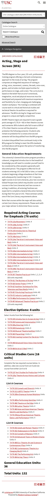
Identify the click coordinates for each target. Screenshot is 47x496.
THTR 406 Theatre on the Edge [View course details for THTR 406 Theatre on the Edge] (22, 403)
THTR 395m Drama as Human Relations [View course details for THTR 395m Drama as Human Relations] (25, 394)
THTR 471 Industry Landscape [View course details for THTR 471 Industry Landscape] (19, 295)
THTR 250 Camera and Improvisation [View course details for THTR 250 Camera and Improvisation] (21, 322)
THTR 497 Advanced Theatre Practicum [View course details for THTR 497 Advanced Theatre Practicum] (22, 301)
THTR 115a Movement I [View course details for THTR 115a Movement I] (16, 221)
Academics (6, 7)
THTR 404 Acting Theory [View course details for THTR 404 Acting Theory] (19, 457)
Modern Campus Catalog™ (28, 495)
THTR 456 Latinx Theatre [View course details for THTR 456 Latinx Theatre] (19, 406)
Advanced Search (8, 42)
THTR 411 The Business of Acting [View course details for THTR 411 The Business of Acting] (20, 280)
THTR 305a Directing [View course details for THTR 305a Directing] (15, 325)
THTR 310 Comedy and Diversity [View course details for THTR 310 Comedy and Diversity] (22, 388)
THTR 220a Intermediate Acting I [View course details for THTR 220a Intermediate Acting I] (20, 251)
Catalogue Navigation (12, 49)
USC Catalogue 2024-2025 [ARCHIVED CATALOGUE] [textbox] (22, 15)
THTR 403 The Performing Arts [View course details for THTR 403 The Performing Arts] (21, 454)
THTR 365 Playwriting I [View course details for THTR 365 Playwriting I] (16, 334)
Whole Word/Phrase (12, 37)
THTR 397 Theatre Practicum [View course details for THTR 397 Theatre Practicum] (18, 274)
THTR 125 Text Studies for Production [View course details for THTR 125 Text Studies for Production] (22, 372)
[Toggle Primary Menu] (44, 2)
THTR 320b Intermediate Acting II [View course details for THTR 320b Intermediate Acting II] (20, 260)
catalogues (8, 492)
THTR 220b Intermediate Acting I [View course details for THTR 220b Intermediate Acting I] (20, 254)
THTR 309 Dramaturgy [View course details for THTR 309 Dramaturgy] (16, 328)
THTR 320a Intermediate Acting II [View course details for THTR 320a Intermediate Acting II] (20, 257)
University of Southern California (6, 2)
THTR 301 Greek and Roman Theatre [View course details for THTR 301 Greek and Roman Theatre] (24, 428)
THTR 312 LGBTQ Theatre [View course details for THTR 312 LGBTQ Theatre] (20, 391)
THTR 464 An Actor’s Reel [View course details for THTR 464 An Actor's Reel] (17, 348)
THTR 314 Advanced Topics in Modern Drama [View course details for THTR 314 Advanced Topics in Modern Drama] (27, 437)
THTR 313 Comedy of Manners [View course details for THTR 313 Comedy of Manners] (21, 434)
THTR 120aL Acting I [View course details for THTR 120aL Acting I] (15, 225)
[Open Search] (39, 2)
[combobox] (23, 14)
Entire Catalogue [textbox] (9, 26)
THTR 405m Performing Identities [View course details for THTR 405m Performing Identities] (23, 400)
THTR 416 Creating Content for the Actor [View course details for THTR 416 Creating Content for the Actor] (23, 337)
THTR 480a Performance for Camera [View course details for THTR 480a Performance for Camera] (21, 298)
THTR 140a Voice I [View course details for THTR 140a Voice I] (14, 236)
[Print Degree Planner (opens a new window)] (35, 57)
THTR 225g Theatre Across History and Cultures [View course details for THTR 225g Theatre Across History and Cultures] (26, 375)
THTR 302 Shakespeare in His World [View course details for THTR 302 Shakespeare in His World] (23, 431)
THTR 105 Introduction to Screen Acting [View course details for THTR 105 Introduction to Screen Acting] (23, 319)
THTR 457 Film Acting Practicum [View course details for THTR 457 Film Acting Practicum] (20, 292)
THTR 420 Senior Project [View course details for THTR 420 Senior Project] (17, 283)
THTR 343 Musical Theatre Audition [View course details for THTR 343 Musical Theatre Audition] (21, 331)
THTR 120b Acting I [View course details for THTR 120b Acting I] (14, 227)
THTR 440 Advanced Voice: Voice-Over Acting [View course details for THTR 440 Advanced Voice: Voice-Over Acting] (24, 343)
